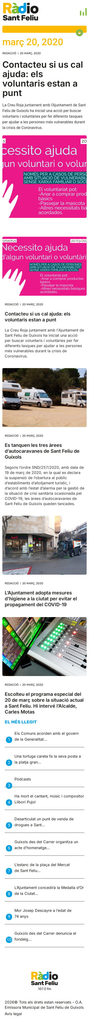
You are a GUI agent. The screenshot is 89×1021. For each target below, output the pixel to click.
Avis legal (13, 1013)
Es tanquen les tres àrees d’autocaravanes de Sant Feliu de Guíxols (42, 451)
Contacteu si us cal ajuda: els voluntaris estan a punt (42, 78)
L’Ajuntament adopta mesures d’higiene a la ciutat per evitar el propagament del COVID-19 (41, 598)
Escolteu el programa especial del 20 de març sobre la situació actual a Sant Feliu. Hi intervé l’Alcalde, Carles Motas (44, 703)
